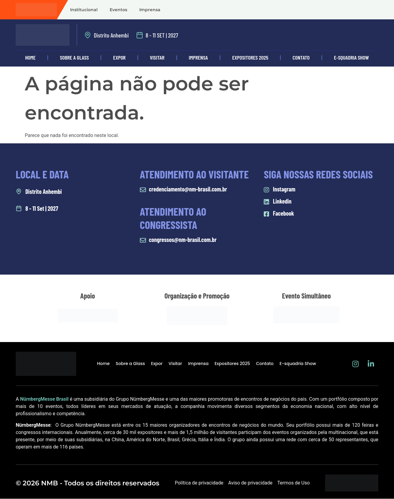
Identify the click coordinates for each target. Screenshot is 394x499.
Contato (300, 57)
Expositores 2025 (250, 57)
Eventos (118, 9)
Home (30, 57)
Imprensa (149, 9)
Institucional (84, 9)
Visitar (157, 57)
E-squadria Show (351, 57)
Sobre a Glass (74, 57)
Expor (119, 57)
